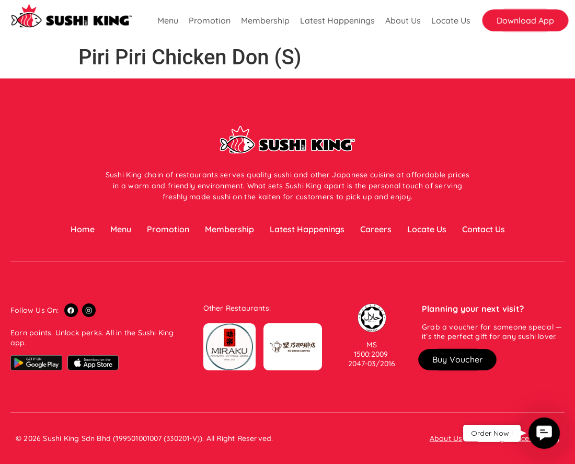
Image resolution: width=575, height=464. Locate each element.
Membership (265, 20)
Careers (376, 229)
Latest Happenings (337, 20)
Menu (167, 20)
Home (83, 229)
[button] (525, 20)
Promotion (210, 20)
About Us (403, 20)
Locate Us (450, 20)
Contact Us (483, 229)
